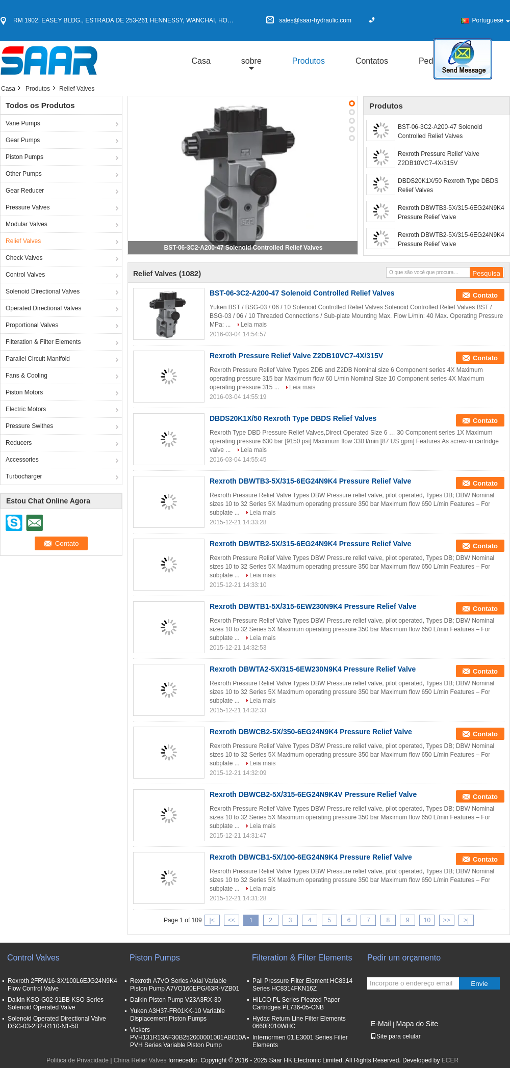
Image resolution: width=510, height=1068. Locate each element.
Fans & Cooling (26, 375)
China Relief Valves (140, 1060)
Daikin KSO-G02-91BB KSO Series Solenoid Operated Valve (56, 1003)
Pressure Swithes (29, 426)
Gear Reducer (25, 190)
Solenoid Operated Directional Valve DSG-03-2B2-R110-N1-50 (57, 1022)
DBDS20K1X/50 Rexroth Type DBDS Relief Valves (448, 185)
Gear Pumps (23, 140)
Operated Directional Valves (44, 308)
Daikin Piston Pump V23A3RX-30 (175, 999)
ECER (450, 1060)
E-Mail (381, 1024)
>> (446, 920)
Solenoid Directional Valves (43, 291)
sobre (251, 61)
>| (466, 920)
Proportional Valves (32, 325)
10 (427, 920)
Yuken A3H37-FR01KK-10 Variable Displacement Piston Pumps (177, 1014)
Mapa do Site (417, 1024)
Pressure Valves (27, 207)
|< (212, 920)
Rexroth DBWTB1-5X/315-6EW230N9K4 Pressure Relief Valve (313, 606)
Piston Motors (24, 392)
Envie (479, 983)
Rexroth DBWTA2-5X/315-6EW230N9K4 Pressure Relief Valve (313, 669)
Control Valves (25, 274)
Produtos (308, 61)
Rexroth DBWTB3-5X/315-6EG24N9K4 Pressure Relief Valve (451, 212)
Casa (200, 61)
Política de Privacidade (77, 1060)
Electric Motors (26, 409)
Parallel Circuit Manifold (38, 358)
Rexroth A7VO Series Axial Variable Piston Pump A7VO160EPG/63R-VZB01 (184, 984)
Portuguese (491, 20)
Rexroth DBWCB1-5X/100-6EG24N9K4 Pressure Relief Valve (311, 857)
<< (231, 920)
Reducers (19, 442)
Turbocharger (24, 476)
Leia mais (254, 324)
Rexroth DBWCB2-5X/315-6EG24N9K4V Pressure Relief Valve (313, 794)
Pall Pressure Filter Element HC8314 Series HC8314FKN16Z (302, 984)
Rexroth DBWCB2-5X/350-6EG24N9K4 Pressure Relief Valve (311, 732)
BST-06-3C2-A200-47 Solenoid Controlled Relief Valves (243, 247)
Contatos (371, 61)
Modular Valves (26, 224)
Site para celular (395, 1036)
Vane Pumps (23, 123)
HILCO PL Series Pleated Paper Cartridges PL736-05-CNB (296, 1003)
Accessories (22, 459)
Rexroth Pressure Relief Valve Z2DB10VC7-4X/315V (438, 158)
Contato (485, 295)
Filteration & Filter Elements (43, 341)
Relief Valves (23, 241)
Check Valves (24, 257)
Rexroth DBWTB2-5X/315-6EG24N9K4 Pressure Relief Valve (451, 239)
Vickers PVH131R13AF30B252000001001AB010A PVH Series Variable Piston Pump (188, 1037)
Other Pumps (24, 173)
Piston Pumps (24, 157)
